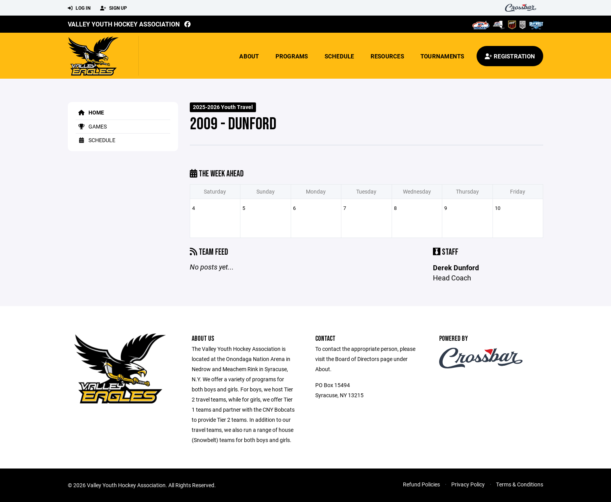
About (249, 56)
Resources (387, 56)
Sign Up (113, 8)
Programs (291, 56)
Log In (79, 8)
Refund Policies (421, 484)
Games (91, 126)
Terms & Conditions (519, 484)
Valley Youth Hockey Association (124, 24)
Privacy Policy (468, 484)
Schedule (339, 56)
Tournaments (442, 56)
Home (90, 112)
